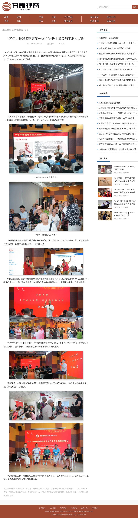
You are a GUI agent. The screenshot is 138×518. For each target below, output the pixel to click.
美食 (41, 21)
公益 (54, 17)
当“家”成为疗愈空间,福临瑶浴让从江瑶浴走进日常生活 (124, 181)
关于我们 (42, 508)
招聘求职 (94, 21)
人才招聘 (52, 508)
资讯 (6, 21)
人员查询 (74, 508)
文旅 (41, 17)
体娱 (19, 21)
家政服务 (111, 21)
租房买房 (111, 17)
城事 (6, 17)
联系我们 (95, 508)
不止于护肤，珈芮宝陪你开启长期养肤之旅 (116, 64)
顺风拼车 (94, 17)
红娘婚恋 (68, 21)
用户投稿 (63, 508)
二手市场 (68, 17)
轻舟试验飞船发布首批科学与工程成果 (114, 48)
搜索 (135, 7)
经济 (19, 17)
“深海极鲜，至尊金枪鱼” (109, 38)
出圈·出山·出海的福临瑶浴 (109, 103)
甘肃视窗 (20, 30)
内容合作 (84, 508)
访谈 (54, 21)
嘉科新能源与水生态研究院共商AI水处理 (115, 69)
